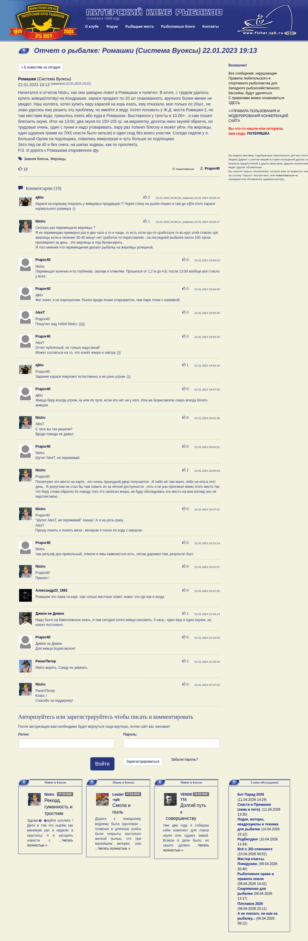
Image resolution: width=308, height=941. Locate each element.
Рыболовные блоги (178, 27)
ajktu (40, 197)
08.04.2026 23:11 (252, 909)
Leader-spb (118, 796)
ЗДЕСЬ (234, 103)
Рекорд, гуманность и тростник (59, 807)
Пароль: (130, 734)
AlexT (40, 312)
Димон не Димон (50, 614)
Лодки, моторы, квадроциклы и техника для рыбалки (257, 824)
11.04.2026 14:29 (252, 800)
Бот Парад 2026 (250, 794)
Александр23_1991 (52, 590)
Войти (102, 764)
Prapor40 (210, 168)
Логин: (23, 734)
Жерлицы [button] (58, 159)
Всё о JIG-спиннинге (254, 849)
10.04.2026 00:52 (252, 854)
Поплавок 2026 (250, 904)
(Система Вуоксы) (44, 79)
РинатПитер (46, 661)
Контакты (210, 27)
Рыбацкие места (139, 27)
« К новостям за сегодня (40, 67)
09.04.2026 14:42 (252, 884)
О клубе (92, 27)
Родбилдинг (247, 839)
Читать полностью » (114, 848)
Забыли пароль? (184, 759)
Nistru (41, 221)
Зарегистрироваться (142, 762)
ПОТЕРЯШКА (258, 133)
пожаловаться (183, 169)
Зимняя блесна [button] (36, 159)
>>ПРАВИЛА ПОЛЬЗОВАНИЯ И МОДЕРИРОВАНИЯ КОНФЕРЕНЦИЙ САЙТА (258, 116)
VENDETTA (186, 796)
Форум (112, 27)
